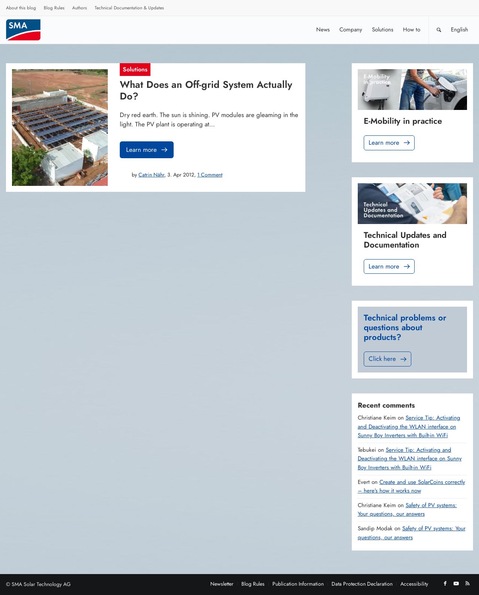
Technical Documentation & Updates (129, 7)
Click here (388, 359)
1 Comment (209, 174)
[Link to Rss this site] (467, 583)
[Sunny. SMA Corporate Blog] (28, 30)
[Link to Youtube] (456, 583)
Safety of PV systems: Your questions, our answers (407, 509)
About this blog (21, 7)
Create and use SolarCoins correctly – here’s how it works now (411, 486)
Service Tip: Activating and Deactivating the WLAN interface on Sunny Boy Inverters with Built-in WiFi (409, 426)
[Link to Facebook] (445, 583)
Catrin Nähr (151, 174)
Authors (79, 7)
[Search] (439, 30)
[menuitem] (21, 9)
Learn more (147, 149)
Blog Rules (54, 7)
